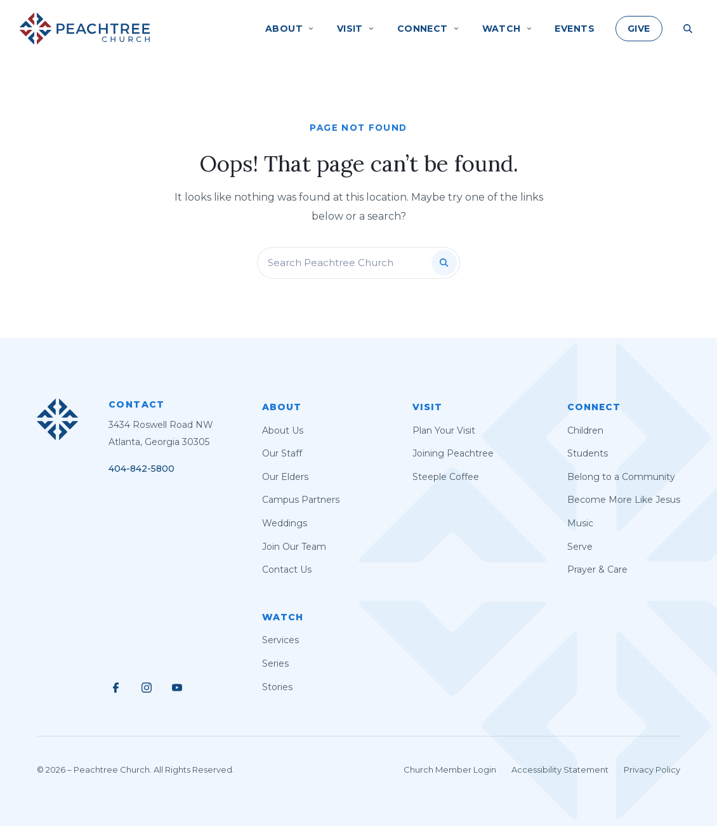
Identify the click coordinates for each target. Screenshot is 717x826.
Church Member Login (450, 769)
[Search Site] (688, 28)
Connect (594, 407)
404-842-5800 (141, 468)
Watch (282, 617)
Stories (277, 687)
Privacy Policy (652, 769)
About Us (282, 430)
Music (580, 523)
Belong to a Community (621, 477)
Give (639, 28)
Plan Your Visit (443, 430)
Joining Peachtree (453, 453)
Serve (580, 546)
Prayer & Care (597, 569)
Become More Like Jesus (623, 499)
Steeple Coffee (445, 477)
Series (275, 663)
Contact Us (287, 569)
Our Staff (282, 453)
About (281, 407)
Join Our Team (294, 546)
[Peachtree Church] (85, 28)
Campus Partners (300, 499)
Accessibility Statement (559, 769)
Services (280, 640)
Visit (427, 407)
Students (587, 453)
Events (575, 28)
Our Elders (285, 477)
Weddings (284, 523)
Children (585, 430)
